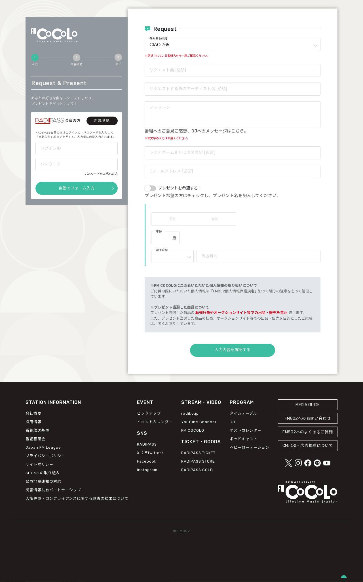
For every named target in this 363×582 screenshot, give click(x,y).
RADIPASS (147, 444)
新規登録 (102, 121)
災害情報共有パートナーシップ (53, 490)
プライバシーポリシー (45, 456)
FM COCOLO (192, 430)
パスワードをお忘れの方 (101, 174)
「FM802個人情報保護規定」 (233, 291)
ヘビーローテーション (249, 447)
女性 (215, 219)
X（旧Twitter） (151, 453)
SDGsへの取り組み (43, 473)
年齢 (159, 231)
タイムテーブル (243, 413)
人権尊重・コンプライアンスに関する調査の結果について (77, 498)
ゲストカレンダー (245, 430)
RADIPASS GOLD (197, 470)
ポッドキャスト (244, 439)
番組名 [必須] (158, 38)
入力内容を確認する (232, 349)
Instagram (147, 470)
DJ (232, 422)
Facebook (147, 461)
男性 (172, 219)
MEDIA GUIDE (308, 404)
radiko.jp (190, 413)
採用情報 (33, 422)
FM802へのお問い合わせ (308, 418)
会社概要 (33, 413)
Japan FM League (43, 447)
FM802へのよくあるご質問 (307, 432)
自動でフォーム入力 (76, 188)
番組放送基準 (37, 430)
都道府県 (162, 250)
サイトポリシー (39, 464)
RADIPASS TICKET (198, 453)
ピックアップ (149, 413)
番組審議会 (35, 439)
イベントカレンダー (155, 422)
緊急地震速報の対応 (43, 481)
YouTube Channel (198, 422)
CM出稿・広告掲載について (307, 445)
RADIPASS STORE (198, 461)
